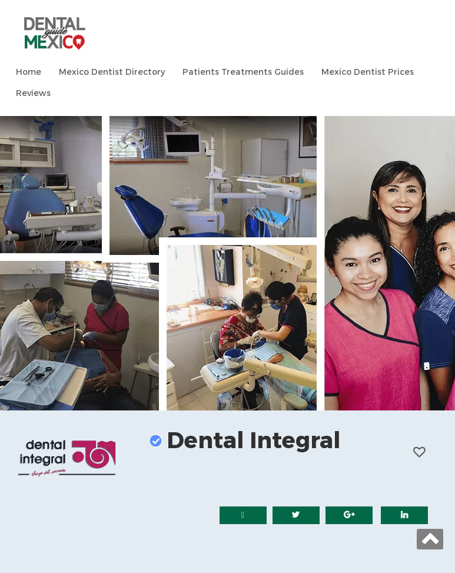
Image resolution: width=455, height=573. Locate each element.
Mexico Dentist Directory (112, 72)
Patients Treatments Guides (243, 72)
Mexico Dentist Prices (367, 72)
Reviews (33, 93)
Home (28, 72)
